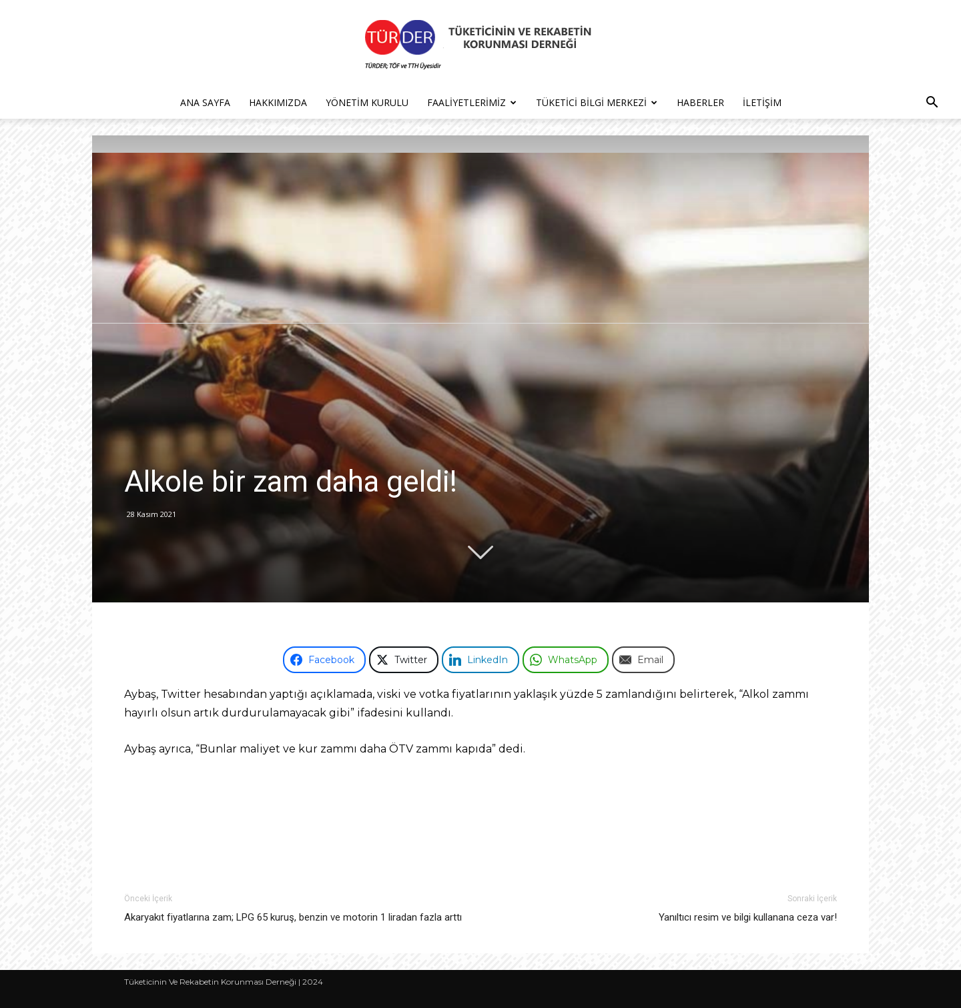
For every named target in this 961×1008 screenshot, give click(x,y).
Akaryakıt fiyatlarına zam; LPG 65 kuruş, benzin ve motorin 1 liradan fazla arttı (293, 917)
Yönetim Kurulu (367, 102)
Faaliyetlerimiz (472, 102)
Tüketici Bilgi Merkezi (596, 102)
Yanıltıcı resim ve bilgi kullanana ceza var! (748, 917)
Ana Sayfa (205, 102)
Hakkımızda (278, 102)
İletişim (762, 102)
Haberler (700, 102)
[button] (932, 103)
